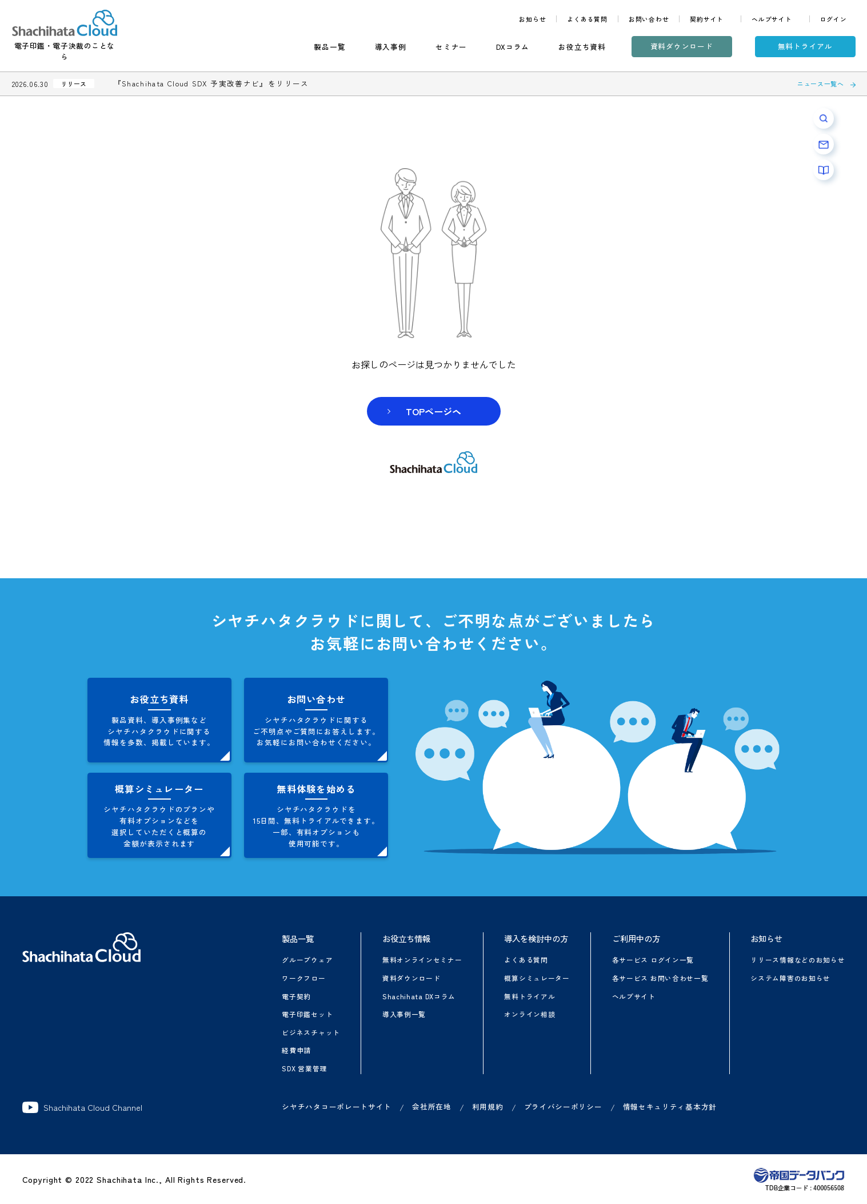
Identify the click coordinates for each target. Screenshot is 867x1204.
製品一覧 (329, 46)
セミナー (451, 46)
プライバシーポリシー (563, 1106)
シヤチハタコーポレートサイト (336, 1106)
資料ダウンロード (681, 46)
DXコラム (512, 46)
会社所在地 (432, 1106)
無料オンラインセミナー (422, 959)
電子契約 (296, 996)
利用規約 (488, 1106)
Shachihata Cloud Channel (82, 1107)
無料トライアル (805, 46)
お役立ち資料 (582, 46)
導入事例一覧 (404, 1014)
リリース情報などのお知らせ (797, 959)
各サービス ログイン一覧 (653, 959)
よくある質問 (587, 18)
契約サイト (707, 18)
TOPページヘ (433, 411)
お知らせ (532, 18)
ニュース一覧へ (820, 83)
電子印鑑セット (307, 1014)
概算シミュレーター (536, 978)
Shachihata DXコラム (419, 996)
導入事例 (390, 46)
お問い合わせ (649, 18)
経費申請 (296, 1050)
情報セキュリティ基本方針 (670, 1106)
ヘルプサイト (772, 18)
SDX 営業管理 (304, 1068)
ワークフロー (303, 978)
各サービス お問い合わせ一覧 (660, 978)
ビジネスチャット (311, 1032)
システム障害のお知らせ (790, 978)
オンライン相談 (529, 1014)
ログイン (833, 18)
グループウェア (307, 959)
